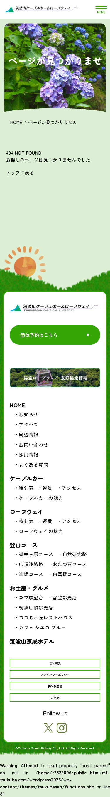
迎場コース (31, 574)
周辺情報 (28, 434)
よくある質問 (33, 464)
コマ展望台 (31, 597)
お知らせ (28, 414)
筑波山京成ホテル (32, 641)
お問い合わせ (33, 444)
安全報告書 (55, 686)
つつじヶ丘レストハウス (46, 617)
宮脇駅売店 (65, 597)
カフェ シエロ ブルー (42, 627)
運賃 (48, 487)
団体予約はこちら (39, 334)
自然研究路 (74, 554)
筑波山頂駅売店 (36, 607)
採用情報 (28, 454)
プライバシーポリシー (55, 674)
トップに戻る (20, 172)
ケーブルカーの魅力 (41, 497)
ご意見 (55, 697)
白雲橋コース (67, 574)
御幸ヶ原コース (36, 554)
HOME (16, 122)
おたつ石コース (70, 564)
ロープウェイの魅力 (41, 531)
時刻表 (26, 487)
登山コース (24, 545)
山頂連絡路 (31, 564)
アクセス (28, 424)
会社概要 (55, 663)
